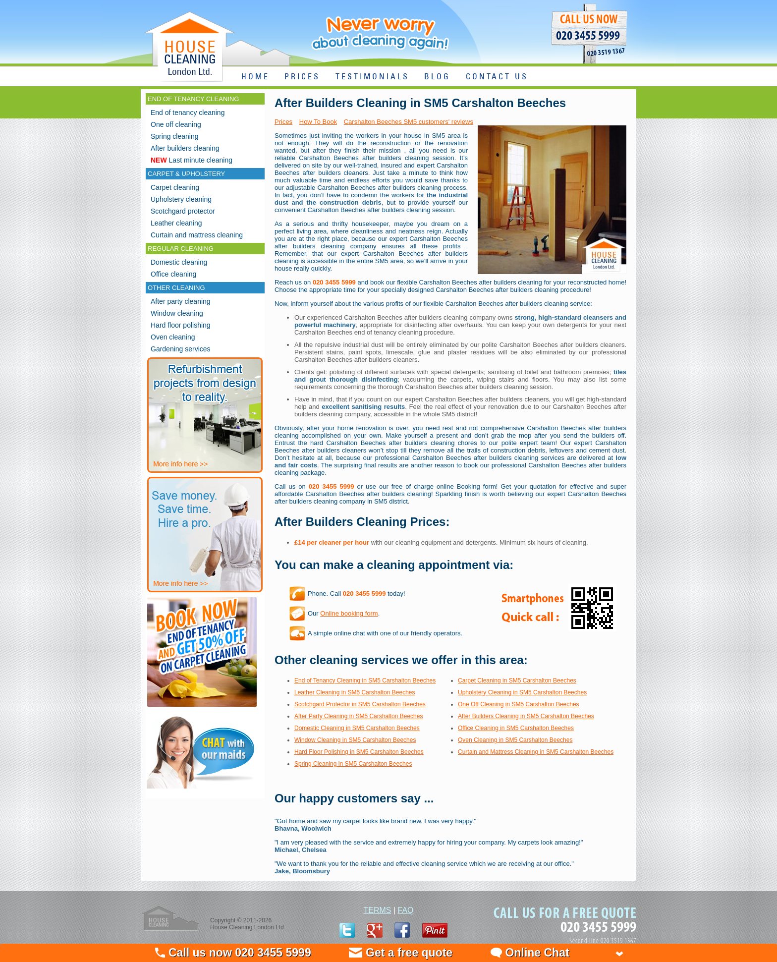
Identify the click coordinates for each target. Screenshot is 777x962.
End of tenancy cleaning (187, 112)
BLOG (437, 77)
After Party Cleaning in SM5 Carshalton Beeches (358, 716)
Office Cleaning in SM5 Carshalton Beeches (516, 728)
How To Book (318, 121)
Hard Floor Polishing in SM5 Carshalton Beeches (359, 751)
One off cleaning (176, 124)
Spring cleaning (175, 136)
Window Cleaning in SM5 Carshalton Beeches (355, 739)
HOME (255, 77)
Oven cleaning (173, 337)
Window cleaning (177, 313)
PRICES (302, 77)
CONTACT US (497, 77)
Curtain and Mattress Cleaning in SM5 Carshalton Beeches (535, 751)
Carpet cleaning (175, 187)
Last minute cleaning (191, 160)
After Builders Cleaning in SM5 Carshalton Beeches (526, 716)
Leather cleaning (176, 223)
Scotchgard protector (183, 211)
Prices (283, 121)
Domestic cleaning (179, 262)
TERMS (377, 910)
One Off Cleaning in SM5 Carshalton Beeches (518, 704)
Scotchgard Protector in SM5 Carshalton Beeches (360, 704)
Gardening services (181, 349)
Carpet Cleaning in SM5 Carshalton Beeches (517, 680)
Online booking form (349, 613)
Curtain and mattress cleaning (197, 235)
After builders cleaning (185, 148)
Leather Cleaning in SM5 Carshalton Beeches (354, 692)
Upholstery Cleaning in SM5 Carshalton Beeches (522, 692)
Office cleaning (173, 274)
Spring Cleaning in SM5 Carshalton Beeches (353, 763)
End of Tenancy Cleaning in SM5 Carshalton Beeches (365, 680)
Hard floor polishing (181, 325)
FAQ (406, 910)
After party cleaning (181, 301)
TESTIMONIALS (372, 77)
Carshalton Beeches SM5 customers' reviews (408, 121)
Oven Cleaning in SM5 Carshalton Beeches (515, 739)
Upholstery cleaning (181, 199)
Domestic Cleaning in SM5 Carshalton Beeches (357, 728)
